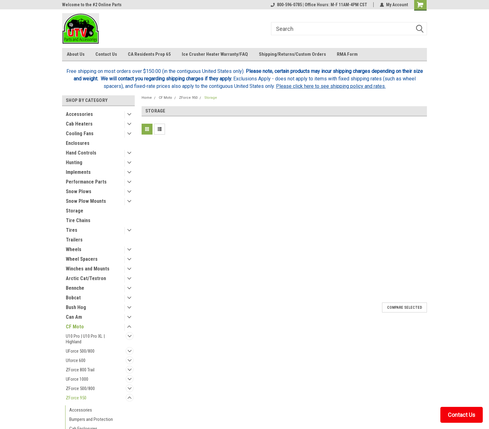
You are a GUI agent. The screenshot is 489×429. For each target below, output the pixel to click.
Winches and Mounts (87, 269)
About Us (76, 54)
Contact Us (106, 54)
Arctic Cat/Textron (86, 278)
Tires (71, 230)
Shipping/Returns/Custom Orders (292, 54)
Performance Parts (86, 182)
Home (147, 98)
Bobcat (73, 298)
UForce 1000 (77, 379)
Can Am (74, 317)
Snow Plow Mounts (86, 201)
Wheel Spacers (82, 259)
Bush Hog (76, 307)
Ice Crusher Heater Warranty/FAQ (215, 54)
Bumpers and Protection (91, 419)
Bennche (75, 288)
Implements (78, 172)
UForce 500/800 (80, 351)
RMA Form (347, 54)
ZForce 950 (76, 398)
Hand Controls (81, 153)
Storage (74, 211)
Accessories (79, 114)
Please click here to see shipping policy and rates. (331, 86)
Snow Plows (78, 191)
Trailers (74, 240)
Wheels (73, 249)
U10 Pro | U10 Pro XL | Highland (85, 339)
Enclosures (78, 143)
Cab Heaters (79, 124)
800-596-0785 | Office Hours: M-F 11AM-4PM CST (319, 4)
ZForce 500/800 (80, 388)
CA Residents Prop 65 (149, 54)
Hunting (74, 162)
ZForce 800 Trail (80, 370)
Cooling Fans (80, 133)
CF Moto (75, 327)
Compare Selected (404, 307)
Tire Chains (78, 220)
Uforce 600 (75, 360)
